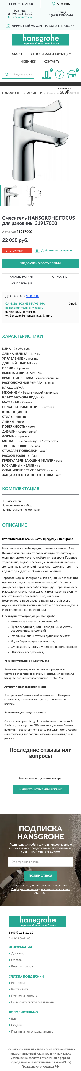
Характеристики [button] (21, 276)
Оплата (16, 960)
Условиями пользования (55, 889)
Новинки (28, 61)
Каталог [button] (17, 54)
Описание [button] (59, 276)
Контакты (52, 61)
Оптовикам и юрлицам (51, 54)
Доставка (17, 953)
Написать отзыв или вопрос (40, 789)
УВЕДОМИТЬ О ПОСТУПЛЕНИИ (40, 263)
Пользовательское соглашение (32, 1002)
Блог (14, 1018)
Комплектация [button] (21, 283)
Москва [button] (32, 296)
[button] (20, 17)
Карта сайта (19, 989)
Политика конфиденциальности (33, 1031)
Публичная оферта (24, 996)
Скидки (16, 1025)
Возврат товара (22, 966)
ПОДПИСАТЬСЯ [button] (40, 875)
